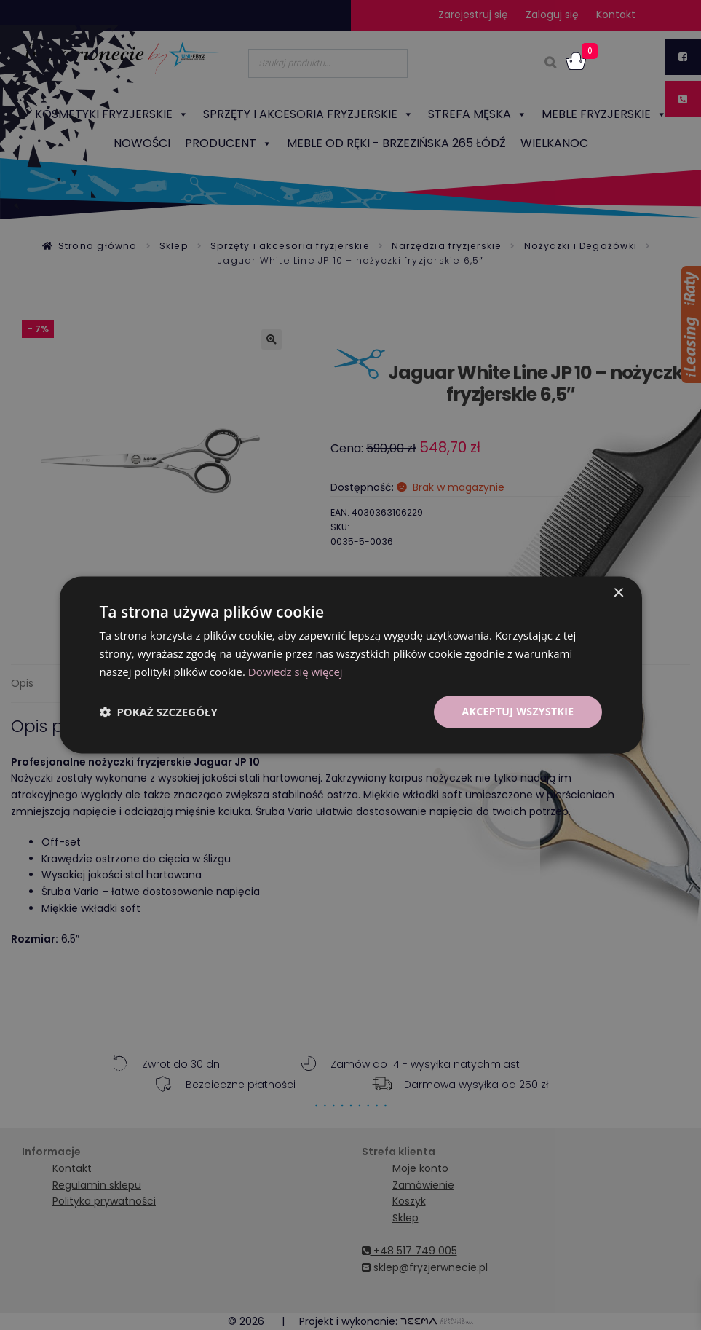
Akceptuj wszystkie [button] (518, 711)
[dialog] (350, 665)
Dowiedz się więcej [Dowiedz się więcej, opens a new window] (295, 671)
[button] (159, 711)
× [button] (618, 593)
